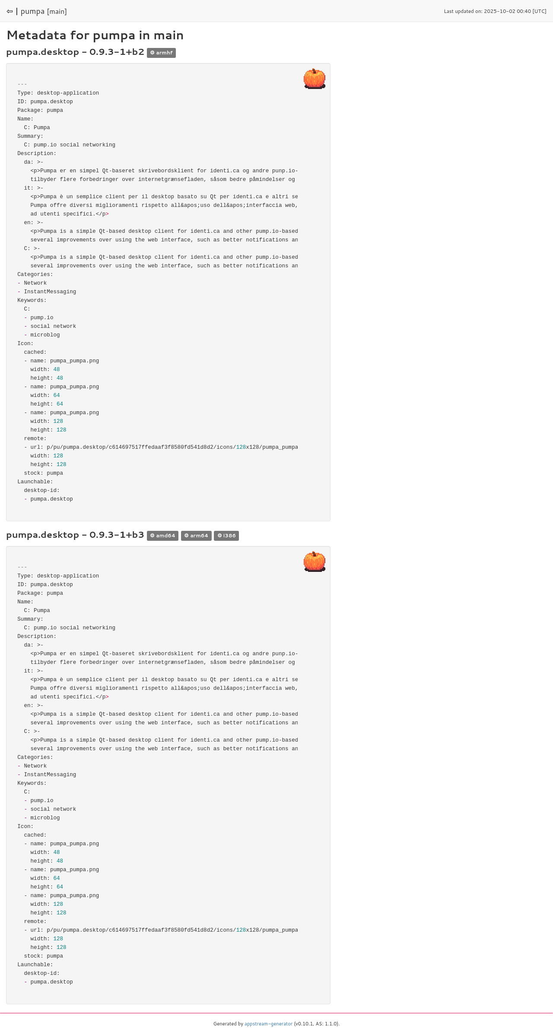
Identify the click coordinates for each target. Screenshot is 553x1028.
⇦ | (12, 10)
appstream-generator (268, 1023)
